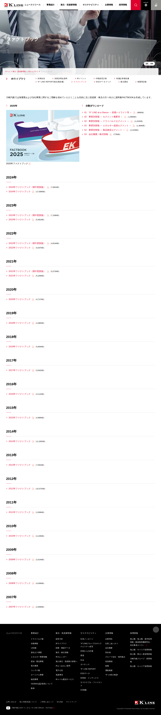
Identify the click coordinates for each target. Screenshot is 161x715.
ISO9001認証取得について (42, 684)
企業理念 (108, 639)
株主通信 (124, 82)
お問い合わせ (156, 2)
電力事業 (34, 666)
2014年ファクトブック (20, 441)
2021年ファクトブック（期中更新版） (27, 271)
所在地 (108, 652)
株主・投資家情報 (19, 71)
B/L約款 (60, 702)
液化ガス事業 (36, 652)
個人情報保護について (28, 702)
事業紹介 (51, 5)
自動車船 (34, 643)
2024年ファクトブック (20, 191)
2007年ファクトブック (20, 607)
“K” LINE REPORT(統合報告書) (51, 82)
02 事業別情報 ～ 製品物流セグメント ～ (105, 130)
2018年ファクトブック (20, 346)
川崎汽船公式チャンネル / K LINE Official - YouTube (32, 708)
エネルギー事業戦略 (39, 657)
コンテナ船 (35, 670)
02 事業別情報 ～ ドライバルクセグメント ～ (106, 121)
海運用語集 (142, 82)
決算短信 (41, 78)
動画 (33, 688)
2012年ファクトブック (20, 488)
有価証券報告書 (122, 78)
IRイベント (81, 78)
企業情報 (109, 5)
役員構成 (108, 661)
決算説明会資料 (60, 78)
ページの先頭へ (156, 631)
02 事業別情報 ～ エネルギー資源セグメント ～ (107, 125)
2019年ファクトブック (20, 323)
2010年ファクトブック (20, 536)
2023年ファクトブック (20, 219)
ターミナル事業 (37, 675)
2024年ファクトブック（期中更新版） (27, 187)
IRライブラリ (33, 71)
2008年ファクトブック (20, 583)
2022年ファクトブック (20, 247)
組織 (107, 666)
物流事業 (34, 679)
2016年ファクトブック (20, 394)
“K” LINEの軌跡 (111, 675)
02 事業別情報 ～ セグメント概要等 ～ (103, 117)
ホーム (7, 71)
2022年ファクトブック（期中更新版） (27, 243)
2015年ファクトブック (20, 417)
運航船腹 (108, 670)
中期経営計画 (101, 78)
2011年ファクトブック (20, 512)
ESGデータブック (103, 82)
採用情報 (123, 5)
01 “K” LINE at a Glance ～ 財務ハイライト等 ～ (108, 112)
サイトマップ (71, 702)
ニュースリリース (32, 5)
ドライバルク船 (37, 639)
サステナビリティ (91, 5)
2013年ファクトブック (20, 465)
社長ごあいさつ (111, 643)
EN (152, 64)
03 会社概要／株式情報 (96, 134)
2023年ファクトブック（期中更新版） (27, 215)
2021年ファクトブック (20, 275)
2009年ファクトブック (20, 559)
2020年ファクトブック (20, 299)
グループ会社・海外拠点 (115, 657)
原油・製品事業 (37, 661)
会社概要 (108, 648)
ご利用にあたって (47, 702)
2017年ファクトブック (20, 370)
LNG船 (33, 648)
